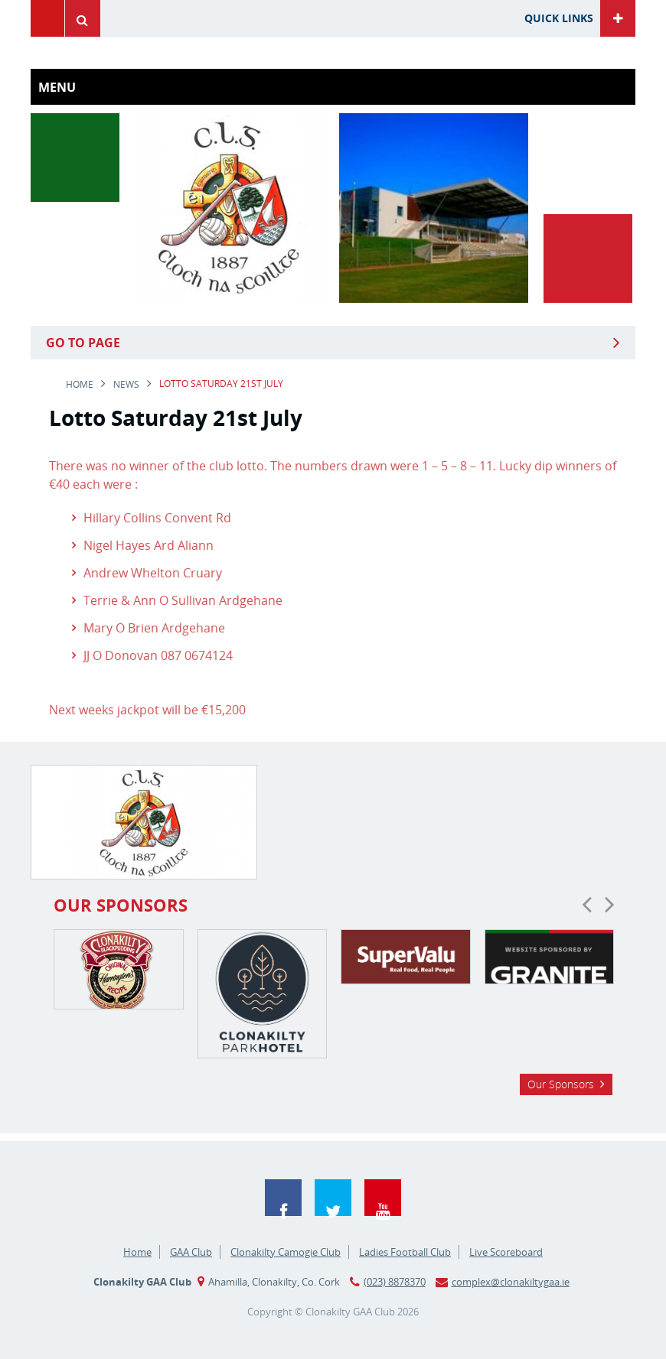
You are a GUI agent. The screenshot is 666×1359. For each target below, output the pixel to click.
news (126, 384)
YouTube (382, 1197)
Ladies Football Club (405, 1252)
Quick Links (558, 18)
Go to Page (83, 342)
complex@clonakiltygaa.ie (511, 1282)
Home (79, 384)
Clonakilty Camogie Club (285, 1252)
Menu (47, 18)
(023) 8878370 (395, 1282)
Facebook (283, 1197)
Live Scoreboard (506, 1252)
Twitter (333, 1197)
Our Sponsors (560, 1084)
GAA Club (191, 1252)
